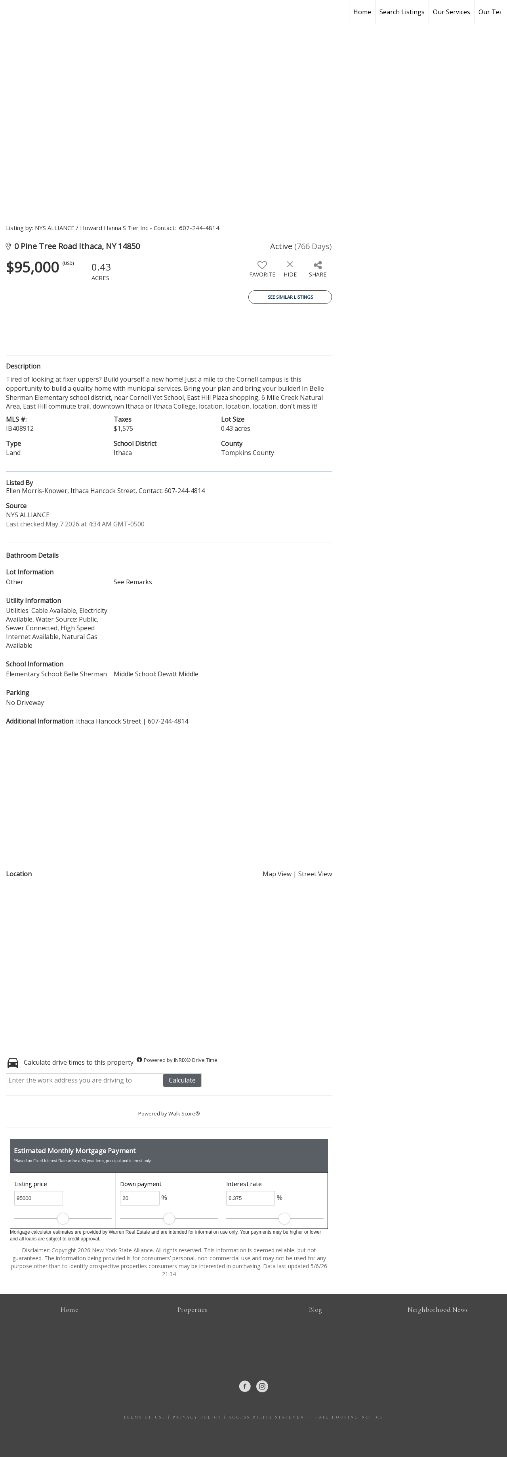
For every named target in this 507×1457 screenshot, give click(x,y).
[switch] (262, 272)
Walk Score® (184, 1113)
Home (362, 12)
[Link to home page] (10, 12)
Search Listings (402, 12)
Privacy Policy (197, 1417)
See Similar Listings (290, 297)
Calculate (182, 1080)
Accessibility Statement (269, 1417)
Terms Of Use (145, 1417)
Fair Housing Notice (349, 1417)
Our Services (451, 12)
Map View (277, 874)
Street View (315, 874)
